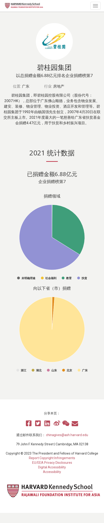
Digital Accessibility (52, 467)
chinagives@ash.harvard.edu (67, 435)
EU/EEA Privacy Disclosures (52, 462)
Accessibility (52, 472)
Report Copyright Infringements (52, 458)
